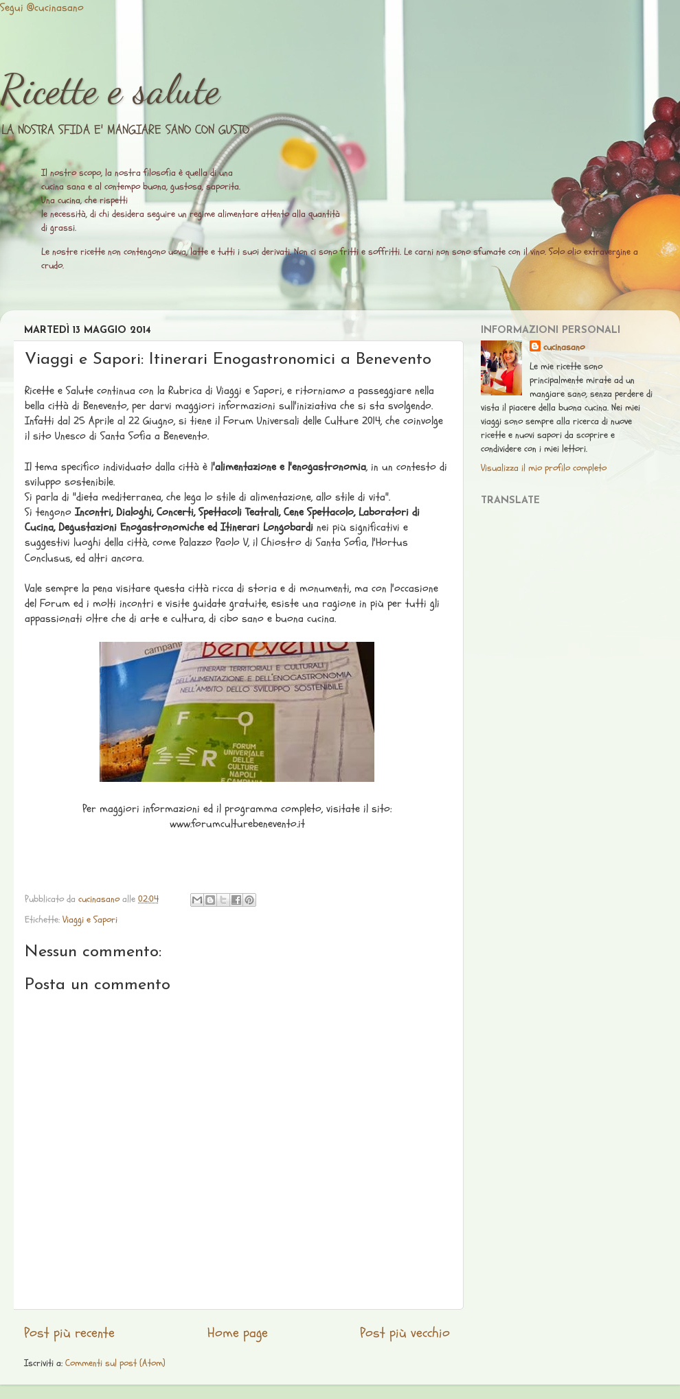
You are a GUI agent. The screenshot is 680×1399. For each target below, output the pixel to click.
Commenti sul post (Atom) (115, 1362)
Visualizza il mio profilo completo (544, 467)
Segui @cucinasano (42, 7)
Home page (237, 1333)
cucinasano (564, 347)
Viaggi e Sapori (90, 919)
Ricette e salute (110, 89)
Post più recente (69, 1333)
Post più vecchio (405, 1333)
